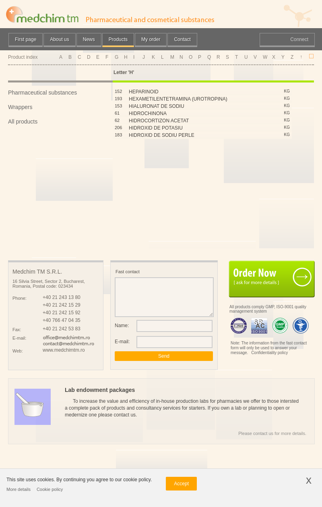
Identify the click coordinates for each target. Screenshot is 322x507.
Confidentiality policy (269, 352)
